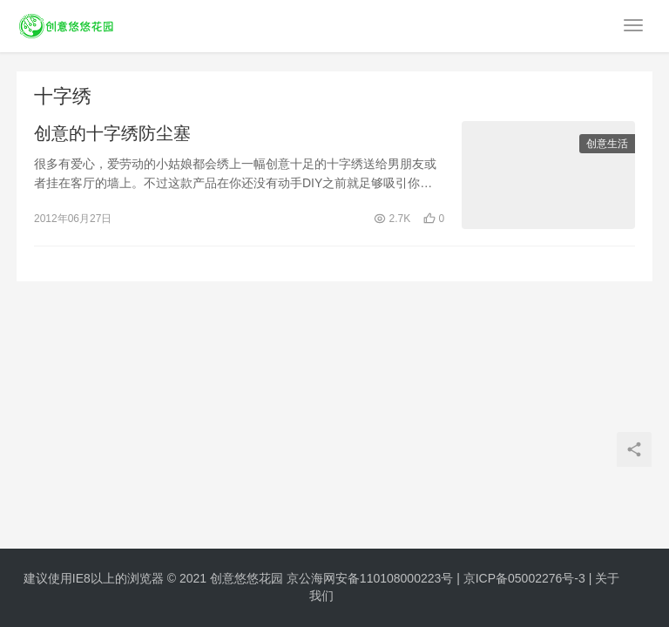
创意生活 (607, 144)
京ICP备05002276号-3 (524, 578)
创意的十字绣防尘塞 (112, 134)
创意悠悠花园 (246, 578)
